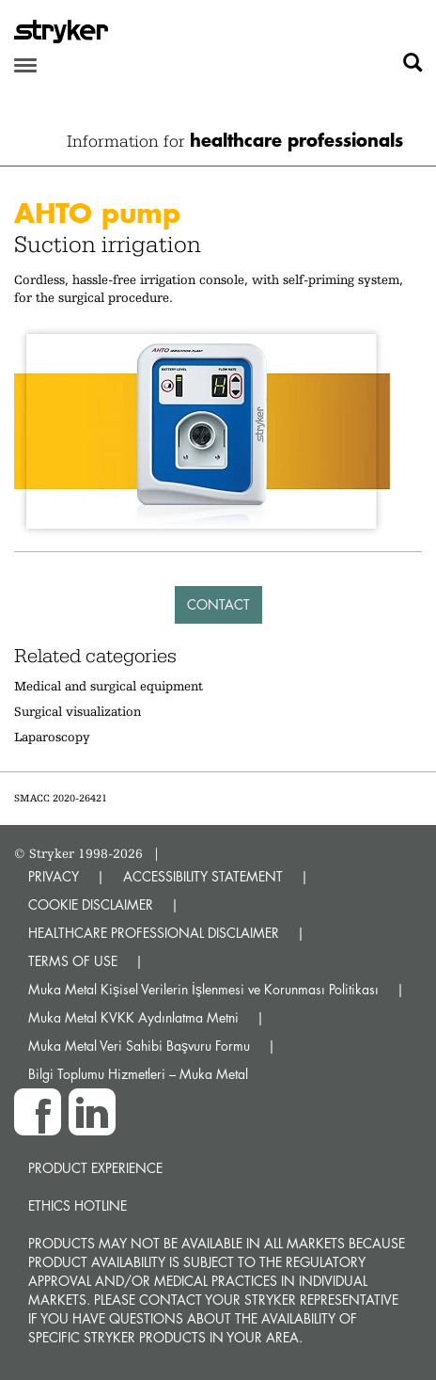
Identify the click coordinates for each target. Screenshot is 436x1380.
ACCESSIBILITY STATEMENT (203, 876)
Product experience (95, 1168)
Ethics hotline (77, 1205)
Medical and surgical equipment (108, 685)
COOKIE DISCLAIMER (90, 904)
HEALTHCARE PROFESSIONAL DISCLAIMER (153, 933)
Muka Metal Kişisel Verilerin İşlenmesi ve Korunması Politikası (203, 989)
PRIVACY (53, 876)
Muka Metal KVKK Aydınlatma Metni (133, 1017)
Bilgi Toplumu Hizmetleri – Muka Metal (138, 1074)
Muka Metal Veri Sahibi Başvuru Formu (139, 1046)
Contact (218, 604)
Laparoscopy (52, 736)
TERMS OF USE (72, 961)
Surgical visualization (77, 711)
